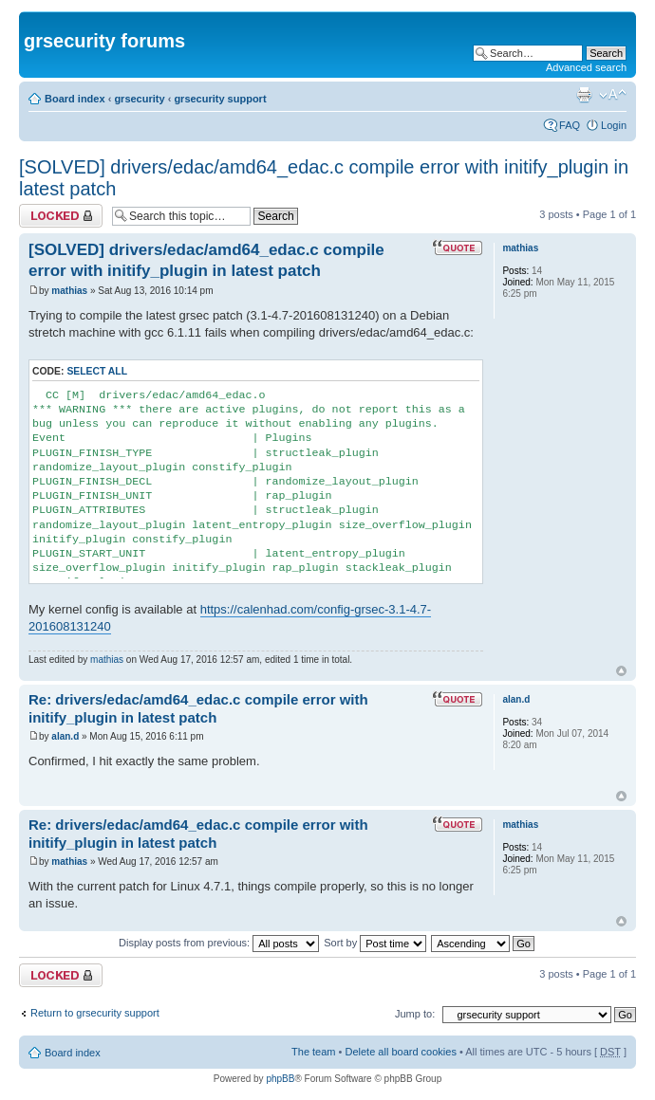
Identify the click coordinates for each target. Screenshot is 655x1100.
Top (621, 671)
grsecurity (139, 98)
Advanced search (586, 67)
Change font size (613, 94)
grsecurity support (220, 98)
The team (313, 1051)
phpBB (280, 1078)
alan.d (65, 736)
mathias (69, 290)
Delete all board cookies (400, 1051)
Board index (75, 98)
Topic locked (61, 216)
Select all (96, 371)
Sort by (375, 942)
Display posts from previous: (219, 942)
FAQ (569, 125)
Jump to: (415, 1013)
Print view (583, 94)
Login (614, 125)
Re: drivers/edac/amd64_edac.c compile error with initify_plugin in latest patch (198, 708)
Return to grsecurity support (94, 1012)
